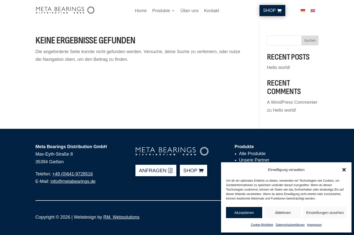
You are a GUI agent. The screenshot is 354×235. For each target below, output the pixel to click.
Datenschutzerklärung (290, 225)
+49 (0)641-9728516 (72, 173)
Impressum (314, 225)
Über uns (189, 11)
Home (141, 11)
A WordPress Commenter (292, 102)
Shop (269, 10)
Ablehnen (282, 212)
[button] (344, 169)
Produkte (161, 11)
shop (190, 170)
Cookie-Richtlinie (262, 225)
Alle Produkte (252, 153)
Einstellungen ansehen (325, 212)
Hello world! (278, 67)
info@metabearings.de (73, 181)
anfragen (152, 170)
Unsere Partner (254, 160)
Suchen (310, 40)
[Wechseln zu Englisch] (313, 11)
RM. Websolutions (121, 217)
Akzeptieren (244, 212)
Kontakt (211, 11)
